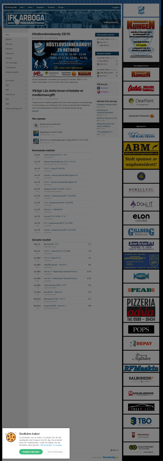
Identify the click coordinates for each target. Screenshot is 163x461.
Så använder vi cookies (51, 445)
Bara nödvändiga (55, 452)
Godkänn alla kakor (30, 452)
